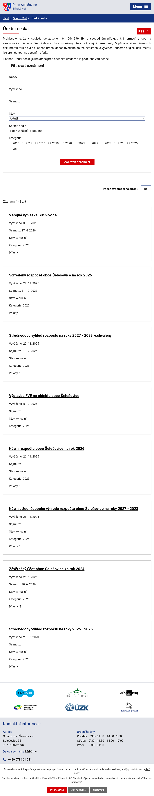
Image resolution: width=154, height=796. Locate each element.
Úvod (6, 18)
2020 (68, 143)
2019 (55, 143)
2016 (16, 143)
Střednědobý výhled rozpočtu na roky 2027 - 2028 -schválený (60, 335)
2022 (95, 143)
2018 (42, 143)
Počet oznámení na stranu (120, 189)
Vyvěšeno (15, 89)
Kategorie (15, 138)
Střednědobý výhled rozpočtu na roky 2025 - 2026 (51, 629)
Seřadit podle (17, 126)
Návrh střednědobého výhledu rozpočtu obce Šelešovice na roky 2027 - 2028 (73, 508)
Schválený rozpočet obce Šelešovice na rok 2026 (50, 275)
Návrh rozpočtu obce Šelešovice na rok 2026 (46, 448)
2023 (108, 143)
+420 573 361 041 (20, 759)
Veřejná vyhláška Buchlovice (33, 215)
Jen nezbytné (78, 790)
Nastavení (98, 790)
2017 (29, 143)
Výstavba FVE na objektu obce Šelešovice (44, 395)
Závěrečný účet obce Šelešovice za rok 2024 (46, 569)
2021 (81, 143)
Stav (12, 113)
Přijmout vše (57, 790)
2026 (16, 149)
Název (13, 77)
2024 (121, 143)
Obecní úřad (20, 18)
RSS (143, 31)
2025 (134, 143)
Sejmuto (14, 101)
